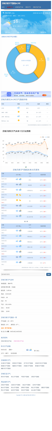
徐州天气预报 (15, 423)
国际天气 (28, 7)
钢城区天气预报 (5, 399)
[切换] (12, 13)
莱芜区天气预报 (17, 396)
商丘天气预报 (35, 420)
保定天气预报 (26, 418)
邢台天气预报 (15, 420)
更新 (46, 13)
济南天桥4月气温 (19, 374)
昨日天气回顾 (6, 379)
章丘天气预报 (15, 410)
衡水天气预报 (5, 420)
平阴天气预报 (25, 410)
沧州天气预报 (36, 418)
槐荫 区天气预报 (6, 401)
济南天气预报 (5, 418)
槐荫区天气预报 (17, 399)
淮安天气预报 (25, 423)
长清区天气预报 (5, 396)
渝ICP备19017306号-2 (30, 428)
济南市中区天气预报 (41, 396)
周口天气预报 (5, 423)
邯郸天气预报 (25, 420)
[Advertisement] (26, 104)
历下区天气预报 (28, 396)
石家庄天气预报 (15, 418)
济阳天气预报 (35, 410)
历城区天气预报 (28, 399)
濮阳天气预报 (45, 420)
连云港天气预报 (35, 423)
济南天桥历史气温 (6, 374)
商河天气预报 (5, 410)
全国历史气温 (19, 7)
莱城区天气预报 (39, 399)
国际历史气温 (37, 7)
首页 (3, 7)
